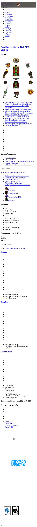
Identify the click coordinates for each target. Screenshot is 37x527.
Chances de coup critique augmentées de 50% (19, 161)
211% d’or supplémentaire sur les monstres (18, 165)
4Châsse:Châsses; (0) (11, 163)
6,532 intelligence (10, 158)
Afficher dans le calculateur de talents (13, 172)
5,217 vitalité (9, 159)
